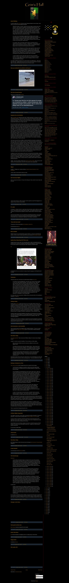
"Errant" (46, 150)
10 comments (26, 360)
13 (49, 107)
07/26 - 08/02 (49, 401)
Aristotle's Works (47, 43)
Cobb (46, 294)
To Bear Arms (47, 202)
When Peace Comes (48, 194)
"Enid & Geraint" (47, 149)
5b (52, 110)
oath (19, 226)
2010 (47, 501)
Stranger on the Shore (15, 502)
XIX (56, 100)
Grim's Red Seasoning (48, 167)
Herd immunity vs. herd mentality (18, 326)
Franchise (46, 283)
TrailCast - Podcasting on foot (50, 301)
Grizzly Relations (48, 261)
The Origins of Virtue (48, 203)
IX (51, 98)
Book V (46, 64)
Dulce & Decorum (48, 199)
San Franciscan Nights (15, 177)
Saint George (47, 223)
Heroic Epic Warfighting (49, 216)
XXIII (56, 129)
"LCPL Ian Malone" (48, 154)
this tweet (22, 94)
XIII (51, 99)
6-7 (54, 110)
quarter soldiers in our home (32, 416)
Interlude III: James (50, 100)
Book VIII (46, 67)
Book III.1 (46, 110)
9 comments (25, 65)
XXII (54, 129)
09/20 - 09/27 (49, 389)
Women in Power (48, 253)
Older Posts (40, 569)
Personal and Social (48, 280)
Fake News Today (14, 335)
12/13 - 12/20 (49, 371)
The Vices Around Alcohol (16, 92)
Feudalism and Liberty (48, 278)
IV (49, 97)
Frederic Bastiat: (49, 319)
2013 (47, 497)
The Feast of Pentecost (49, 220)
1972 (47, 513)
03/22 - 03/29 (49, 469)
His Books (46, 329)
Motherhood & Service (48, 264)
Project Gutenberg (48, 315)
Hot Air (46, 290)
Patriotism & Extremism (49, 222)
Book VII (46, 66)
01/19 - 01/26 (49, 483)
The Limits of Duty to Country (50, 209)
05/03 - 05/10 (49, 419)
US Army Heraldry (48, 47)
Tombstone (13, 277)
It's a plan (13, 207)
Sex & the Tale (47, 263)
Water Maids (47, 267)
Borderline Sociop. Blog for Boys (50, 324)
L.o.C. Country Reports (49, 310)
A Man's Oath (47, 200)
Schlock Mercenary (48, 313)
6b (53, 108)
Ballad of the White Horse (49, 50)
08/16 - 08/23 (49, 397)
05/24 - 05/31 (49, 415)
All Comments (39, 577)
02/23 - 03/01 (49, 475)
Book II (46, 61)
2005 (47, 509)
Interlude (46, 109)
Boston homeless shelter (30, 160)
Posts (37, 575)
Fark (45, 293)
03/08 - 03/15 (49, 472)
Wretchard (12, 458)
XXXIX (49, 133)
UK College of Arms (48, 48)
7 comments (26, 112)
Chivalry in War (47, 207)
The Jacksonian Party (48, 298)
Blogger (36, 580)
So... (11, 246)
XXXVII (53, 132)
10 (46, 111)
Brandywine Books (48, 347)
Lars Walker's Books (48, 349)
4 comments (25, 529)
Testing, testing (14, 301)
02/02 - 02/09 (49, 480)
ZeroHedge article (15, 117)
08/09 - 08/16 (49, 398)
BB (11, 534)
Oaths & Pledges (48, 282)
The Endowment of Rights (49, 270)
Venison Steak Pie (48, 186)
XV (54, 99)
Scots (16, 434)
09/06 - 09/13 (49, 392)
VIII (56, 92)
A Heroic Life (47, 279)
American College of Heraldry (50, 45)
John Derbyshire (47, 309)
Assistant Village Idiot (48, 323)
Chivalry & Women (48, 250)
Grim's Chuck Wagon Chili (49, 172)
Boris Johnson (13, 527)
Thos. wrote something (14, 365)
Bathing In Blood (47, 210)
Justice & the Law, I (48, 284)
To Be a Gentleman (48, 191)
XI (48, 99)
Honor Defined (47, 195)
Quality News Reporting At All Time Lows (19, 240)
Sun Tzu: (49, 317)
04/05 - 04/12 (49, 466)
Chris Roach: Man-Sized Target (50, 297)
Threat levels (13, 432)
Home (27, 569)
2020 (47, 367)
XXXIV (46, 132)
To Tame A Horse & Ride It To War (50, 226)
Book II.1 (46, 108)
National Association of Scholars (50, 342)
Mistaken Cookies (48, 178)
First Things (47, 338)
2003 (47, 512)
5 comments (26, 274)
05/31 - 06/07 (49, 413)
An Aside (51, 127)
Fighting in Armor (48, 198)
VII (55, 92)
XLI (52, 133)
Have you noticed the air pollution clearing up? (21, 68)
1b (49, 112)
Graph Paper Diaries (48, 339)
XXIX (46, 131)
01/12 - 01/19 (49, 484)
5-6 (51, 114)
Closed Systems (47, 281)
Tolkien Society (47, 56)
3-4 (51, 112)
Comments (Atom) (18, 571)
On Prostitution (47, 254)
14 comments (26, 219)
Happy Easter (13, 539)
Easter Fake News (14, 532)
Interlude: (52, 116)
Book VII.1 (46, 116)
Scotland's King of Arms (49, 49)
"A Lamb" (46, 152)
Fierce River (47, 277)
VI (51, 97)
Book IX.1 (46, 121)
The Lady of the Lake (48, 249)
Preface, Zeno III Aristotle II (49, 91)
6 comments (24, 499)
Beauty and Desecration (49, 265)
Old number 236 (14, 547)
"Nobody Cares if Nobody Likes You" (51, 155)
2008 (47, 504)
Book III (46, 62)
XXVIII (54, 130)
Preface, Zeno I (47, 89)
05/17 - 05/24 (49, 416)
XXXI (50, 131)
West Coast (21, 450)
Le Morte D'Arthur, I (48, 51)
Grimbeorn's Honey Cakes (49, 169)
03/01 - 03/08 (49, 474)
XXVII (52, 130)
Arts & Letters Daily (48, 44)
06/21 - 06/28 (49, 409)
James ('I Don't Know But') (49, 348)
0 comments (26, 298)
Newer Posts (13, 569)
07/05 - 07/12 (49, 406)
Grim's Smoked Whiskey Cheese (50, 177)
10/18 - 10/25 (49, 383)
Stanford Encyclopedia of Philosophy (51, 344)
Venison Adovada (48, 185)
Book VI (46, 65)
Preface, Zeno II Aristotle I (49, 90)
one (15, 296)
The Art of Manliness (48, 332)
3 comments (25, 228)
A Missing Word (47, 255)
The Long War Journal (48, 350)
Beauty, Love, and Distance (49, 266)
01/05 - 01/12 (49, 486)
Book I (46, 60)
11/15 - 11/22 (49, 377)
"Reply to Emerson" (48, 161)
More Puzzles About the (50, 77)
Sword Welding (14, 21)
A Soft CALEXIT (14, 448)
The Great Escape (14, 455)
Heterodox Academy (48, 341)
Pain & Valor (47, 262)
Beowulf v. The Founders (49, 271)
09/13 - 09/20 (49, 391)
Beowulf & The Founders (49, 272)
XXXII (52, 131)
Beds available (14, 231)
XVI (55, 99)
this (15, 209)
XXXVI (51, 132)
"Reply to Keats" (47, 163)
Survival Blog (47, 300)
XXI (52, 129)
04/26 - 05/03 (49, 421)
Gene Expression (48, 308)
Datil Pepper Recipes (48, 168)
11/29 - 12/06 (49, 374)
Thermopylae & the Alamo (49, 215)
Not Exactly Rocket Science (49, 307)
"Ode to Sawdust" (48, 157)
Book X (46, 69)
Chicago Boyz (47, 354)
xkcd (45, 314)
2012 (47, 498)
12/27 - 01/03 (49, 368)
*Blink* (12, 167)
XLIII (56, 133)
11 (47, 107)
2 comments (26, 89)
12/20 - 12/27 (49, 369)
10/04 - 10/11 (49, 386)
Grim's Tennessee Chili (49, 174)
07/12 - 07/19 (49, 404)
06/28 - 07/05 (49, 407)
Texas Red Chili (47, 173)
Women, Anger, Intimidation (49, 251)
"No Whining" (47, 156)
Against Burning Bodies (49, 214)
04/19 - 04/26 (49, 422)
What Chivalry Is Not (48, 228)
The (47, 76)
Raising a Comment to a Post (17, 363)
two (18, 296)
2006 (47, 507)
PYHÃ (46, 299)
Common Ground (48, 334)
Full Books (46, 316)
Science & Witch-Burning (49, 252)
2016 (47, 492)
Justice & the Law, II (48, 285)
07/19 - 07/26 (49, 403)
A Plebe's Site (47, 328)
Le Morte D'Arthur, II (48, 52)
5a (51, 110)
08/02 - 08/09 (49, 400)
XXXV (48, 132)
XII (49, 99)
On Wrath (46, 225)
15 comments (25, 429)
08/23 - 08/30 (49, 395)
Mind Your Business (48, 46)
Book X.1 (46, 123)
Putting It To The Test (48, 212)
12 (48, 107)
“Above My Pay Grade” (16, 222)
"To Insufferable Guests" (49, 164)
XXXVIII (46, 133)
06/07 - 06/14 (49, 412)
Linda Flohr (47, 260)
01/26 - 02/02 (49, 481)
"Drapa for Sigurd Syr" (48, 148)
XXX (47, 131)
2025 (47, 359)
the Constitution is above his (27, 224)
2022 (47, 364)
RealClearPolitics (48, 343)
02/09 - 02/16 (49, 478)
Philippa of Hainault (48, 256)
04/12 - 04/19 (49, 424)
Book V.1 (46, 113)
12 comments (26, 437)
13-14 (56, 117)
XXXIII (54, 131)
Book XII (46, 72)
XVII (45, 100)
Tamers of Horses (48, 196)
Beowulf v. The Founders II (49, 273)
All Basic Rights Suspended (17, 413)
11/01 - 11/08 (49, 380)
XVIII (54, 100)
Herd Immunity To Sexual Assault (36, 442)
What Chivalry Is (47, 227)
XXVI (50, 130)
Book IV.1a (46, 112)
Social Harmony (47, 190)
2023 (47, 362)
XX (50, 129)
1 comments (24, 204)
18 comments (25, 410)
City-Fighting (47, 208)
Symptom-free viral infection (17, 115)
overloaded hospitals (37, 234)
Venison (46, 184)
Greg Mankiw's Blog (48, 340)
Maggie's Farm (47, 325)
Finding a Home (47, 189)
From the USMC (47, 213)
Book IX (46, 68)
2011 (47, 500)
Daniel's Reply (47, 276)
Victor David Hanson (48, 289)
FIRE (46, 337)
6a (52, 108)
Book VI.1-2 (47, 114)
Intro (45, 127)
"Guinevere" (47, 151)
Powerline (17, 303)
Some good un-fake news (16, 525)
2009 (47, 503)
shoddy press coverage (21, 329)
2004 (47, 510)
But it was (35, 279)
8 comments (25, 164)
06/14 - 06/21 (49, 410)
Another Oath (47, 201)
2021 (47, 365)
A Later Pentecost (48, 221)
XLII (54, 133)
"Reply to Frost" (47, 162)
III (48, 97)
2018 (47, 489)
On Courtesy (47, 224)
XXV (47, 130)
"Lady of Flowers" (48, 153)
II (47, 97)
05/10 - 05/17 (49, 418)
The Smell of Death (48, 197)
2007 (47, 506)
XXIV (45, 130)
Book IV (46, 63)
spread (19, 23)
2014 (47, 495)
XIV (52, 99)
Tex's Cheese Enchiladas (49, 183)
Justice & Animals (48, 211)
